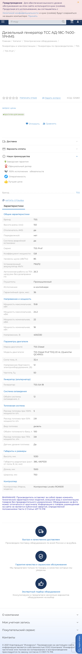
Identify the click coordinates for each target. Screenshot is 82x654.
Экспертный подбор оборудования (41, 591)
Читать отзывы (14, 200)
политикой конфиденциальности (21, 13)
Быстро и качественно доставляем (41, 539)
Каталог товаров (3, 22)
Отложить (33, 123)
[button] (79, 644)
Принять (32, 16)
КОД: (69, 98)
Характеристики (14, 206)
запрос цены (9, 108)
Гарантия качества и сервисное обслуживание (41, 564)
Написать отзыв (28, 98)
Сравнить (49, 123)
